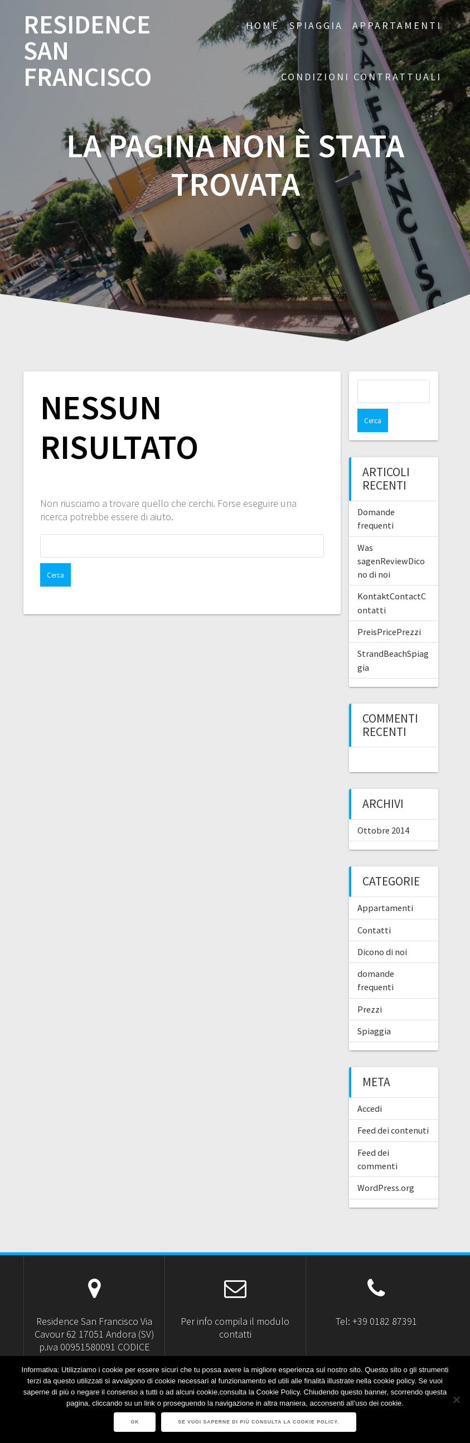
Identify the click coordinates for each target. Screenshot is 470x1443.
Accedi (369, 1085)
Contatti (374, 906)
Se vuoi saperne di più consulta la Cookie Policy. (258, 1422)
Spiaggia (374, 1007)
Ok (134, 1422)
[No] (456, 1399)
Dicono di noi (382, 928)
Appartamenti (385, 884)
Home (262, 25)
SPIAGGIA (316, 25)
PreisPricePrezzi (389, 608)
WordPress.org (385, 1164)
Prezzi (369, 985)
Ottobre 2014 (383, 806)
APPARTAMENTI (397, 25)
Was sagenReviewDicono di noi (391, 538)
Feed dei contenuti (393, 1106)
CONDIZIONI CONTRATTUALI (361, 76)
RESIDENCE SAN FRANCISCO (87, 51)
